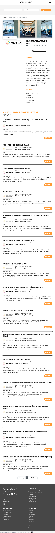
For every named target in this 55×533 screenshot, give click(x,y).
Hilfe (4, 505)
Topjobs (5, 17)
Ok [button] (31, 532)
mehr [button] (28, 532)
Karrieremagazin (33, 496)
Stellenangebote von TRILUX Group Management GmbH (8, 125)
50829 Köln (19, 363)
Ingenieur (31, 521)
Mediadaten (6, 518)
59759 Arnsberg (20, 125)
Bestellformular (7, 516)
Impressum (6, 498)
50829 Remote (19, 268)
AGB (4, 499)
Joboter (31, 527)
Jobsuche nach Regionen (35, 493)
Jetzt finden (46, 10)
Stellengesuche (7, 511)
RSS (4, 503)
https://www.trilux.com (39, 51)
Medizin (31, 518)
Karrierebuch (32, 501)
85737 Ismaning (20, 291)
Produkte (5, 514)
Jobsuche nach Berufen (35, 491)
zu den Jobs (10, 38)
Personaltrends (7, 512)
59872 (17, 244)
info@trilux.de (29, 102)
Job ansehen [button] (48, 138)
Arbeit (30, 525)
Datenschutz (6, 501)
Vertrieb (31, 511)
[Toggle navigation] (50, 2)
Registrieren (32, 500)
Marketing (31, 519)
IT (29, 523)
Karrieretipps (32, 498)
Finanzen (31, 516)
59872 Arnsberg (20, 149)
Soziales (31, 512)
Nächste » (34, 478)
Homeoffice (32, 514)
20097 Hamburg (20, 221)
